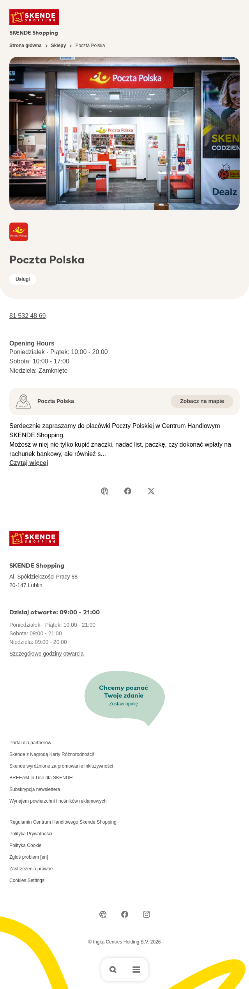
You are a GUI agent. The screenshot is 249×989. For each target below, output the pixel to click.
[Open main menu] (136, 969)
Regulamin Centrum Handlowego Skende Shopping (63, 822)
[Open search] (113, 969)
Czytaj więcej (28, 462)
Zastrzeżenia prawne (31, 869)
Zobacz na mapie (202, 401)
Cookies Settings (26, 880)
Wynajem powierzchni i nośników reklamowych (57, 801)
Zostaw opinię (123, 704)
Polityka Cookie (25, 845)
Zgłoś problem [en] (28, 857)
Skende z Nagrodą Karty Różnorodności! (51, 754)
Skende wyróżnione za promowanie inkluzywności (61, 766)
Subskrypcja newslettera (34, 789)
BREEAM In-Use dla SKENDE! (41, 777)
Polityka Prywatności (30, 833)
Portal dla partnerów (30, 742)
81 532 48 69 (27, 315)
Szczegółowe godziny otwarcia (46, 654)
